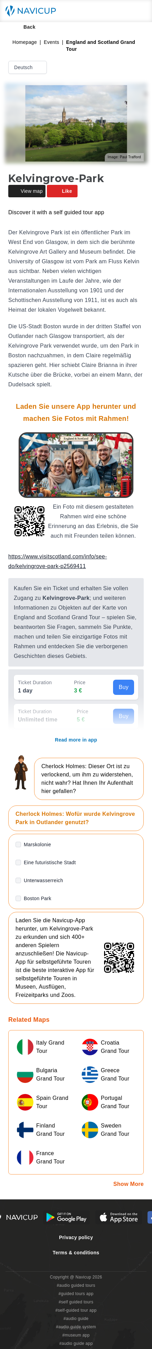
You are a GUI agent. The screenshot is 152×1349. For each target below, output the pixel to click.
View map (27, 191)
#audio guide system (76, 1326)
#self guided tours (76, 1302)
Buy (124, 687)
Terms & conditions (76, 1252)
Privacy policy (76, 1237)
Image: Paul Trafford (124, 157)
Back (25, 26)
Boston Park (37, 898)
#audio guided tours (76, 1285)
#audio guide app (76, 1343)
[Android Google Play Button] (66, 1217)
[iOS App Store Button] (118, 1217)
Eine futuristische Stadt (50, 862)
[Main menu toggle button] (139, 11)
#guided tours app (76, 1293)
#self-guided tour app (76, 1310)
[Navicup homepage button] (33, 11)
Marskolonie (37, 844)
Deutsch (28, 67)
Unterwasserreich (43, 880)
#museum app (76, 1335)
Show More (128, 1184)
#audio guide (76, 1318)
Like (62, 191)
